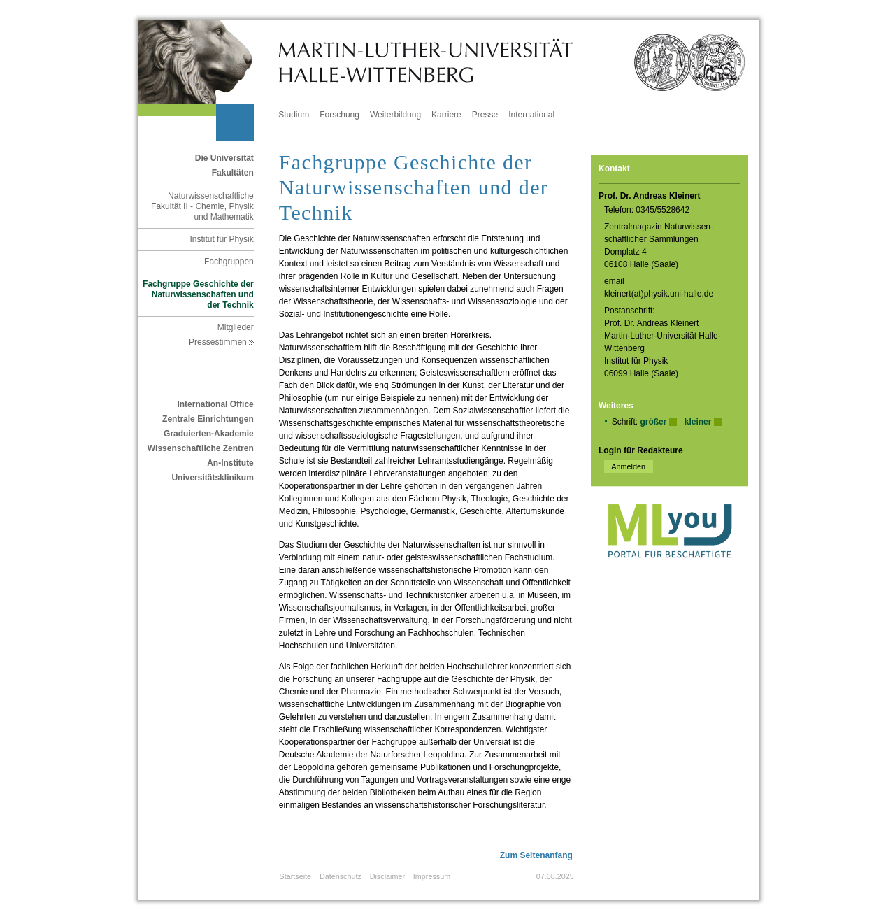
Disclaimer (387, 876)
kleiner (698, 422)
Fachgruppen (229, 261)
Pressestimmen (221, 342)
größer (653, 422)
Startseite (296, 876)
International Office (215, 404)
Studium (293, 115)
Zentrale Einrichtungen (208, 419)
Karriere (446, 115)
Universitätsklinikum (212, 478)
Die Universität (224, 158)
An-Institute (230, 463)
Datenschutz (340, 876)
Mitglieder (235, 327)
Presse (485, 115)
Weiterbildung (395, 115)
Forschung (339, 115)
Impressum (431, 876)
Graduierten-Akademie (209, 434)
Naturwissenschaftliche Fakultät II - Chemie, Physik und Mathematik (202, 206)
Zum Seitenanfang (536, 855)
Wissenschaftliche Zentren (201, 448)
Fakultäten (233, 173)
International (531, 115)
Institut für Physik (221, 239)
